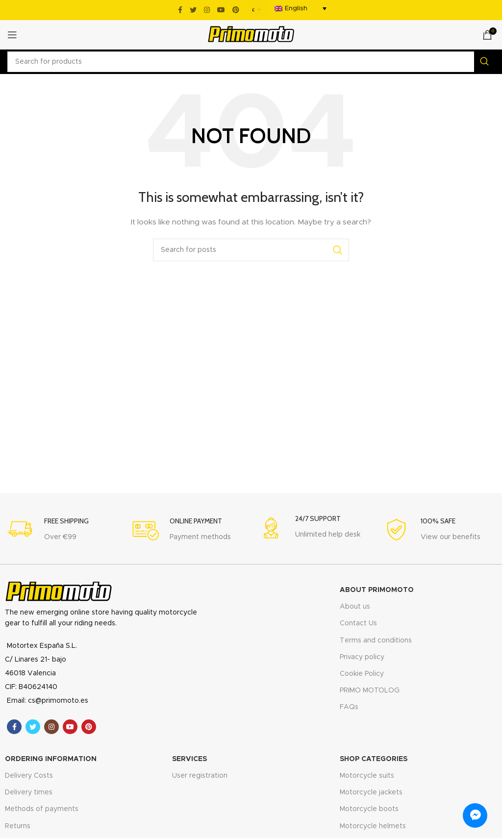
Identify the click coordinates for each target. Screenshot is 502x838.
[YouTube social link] (221, 9)
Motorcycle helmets (373, 826)
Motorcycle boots (369, 809)
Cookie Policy (362, 673)
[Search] (251, 61)
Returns (17, 826)
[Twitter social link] (193, 9)
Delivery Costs (29, 775)
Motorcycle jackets (371, 792)
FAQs (349, 707)
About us (355, 606)
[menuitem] (300, 8)
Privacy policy (362, 657)
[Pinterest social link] (235, 9)
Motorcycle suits (367, 775)
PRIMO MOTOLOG (370, 690)
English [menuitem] (296, 8)
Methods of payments (41, 809)
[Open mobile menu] (12, 35)
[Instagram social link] (207, 9)
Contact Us (358, 623)
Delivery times (28, 792)
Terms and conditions (376, 640)
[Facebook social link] (180, 9)
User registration (199, 775)
